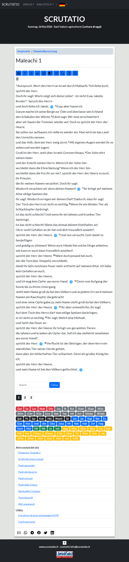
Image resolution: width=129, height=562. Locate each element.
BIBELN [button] (27, 4)
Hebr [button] (94, 433)
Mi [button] (68, 423)
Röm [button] (74, 428)
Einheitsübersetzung (45, 51)
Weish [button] (58, 418)
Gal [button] (101, 428)
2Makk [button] (101, 413)
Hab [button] (84, 423)
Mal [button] (28, 428)
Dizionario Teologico (29, 452)
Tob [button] (64, 413)
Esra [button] (47, 413)
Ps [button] (26, 418)
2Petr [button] (30, 438)
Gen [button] (19, 408)
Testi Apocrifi (25, 497)
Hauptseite (23, 51)
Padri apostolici (26, 465)
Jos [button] (59, 408)
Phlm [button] (85, 433)
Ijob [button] (19, 418)
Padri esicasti (25, 478)
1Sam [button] (81, 408)
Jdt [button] (72, 413)
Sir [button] (67, 418)
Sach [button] (20, 428)
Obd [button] (52, 423)
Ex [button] (27, 408)
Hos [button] (28, 423)
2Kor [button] (92, 428)
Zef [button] (93, 423)
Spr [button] (34, 418)
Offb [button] (75, 438)
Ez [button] (104, 418)
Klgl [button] (89, 418)
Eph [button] (108, 428)
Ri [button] (65, 408)
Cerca (54, 384)
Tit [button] (77, 433)
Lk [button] (50, 428)
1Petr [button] (20, 438)
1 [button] (19, 397)
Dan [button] (19, 423)
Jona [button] (61, 423)
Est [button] (79, 413)
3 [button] (31, 397)
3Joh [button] (58, 438)
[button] (63, 4)
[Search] (33, 385)
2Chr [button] (39, 413)
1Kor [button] (83, 428)
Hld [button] (50, 418)
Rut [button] (72, 408)
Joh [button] (58, 428)
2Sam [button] (91, 408)
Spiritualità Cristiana (29, 491)
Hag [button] (101, 423)
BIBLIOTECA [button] (44, 4)
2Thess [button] (49, 433)
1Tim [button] (59, 433)
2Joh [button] (49, 438)
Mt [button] (36, 428)
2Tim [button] (69, 433)
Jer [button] (82, 418)
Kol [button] (27, 433)
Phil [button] (19, 433)
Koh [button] (41, 418)
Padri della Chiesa (27, 484)
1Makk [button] (89, 413)
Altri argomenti (26, 504)
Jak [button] (103, 433)
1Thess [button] (37, 433)
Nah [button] (76, 423)
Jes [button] (75, 418)
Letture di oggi (92, 26)
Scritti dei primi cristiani (31, 459)
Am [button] (44, 423)
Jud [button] (67, 438)
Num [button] (42, 408)
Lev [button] (34, 408)
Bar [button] (98, 418)
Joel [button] (36, 423)
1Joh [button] (40, 438)
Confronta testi (26, 521)
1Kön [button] (100, 408)
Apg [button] (65, 428)
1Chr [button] (29, 413)
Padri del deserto (27, 471)
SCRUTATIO (10, 4)
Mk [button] (43, 428)
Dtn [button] (51, 408)
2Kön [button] (20, 413)
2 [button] (25, 397)
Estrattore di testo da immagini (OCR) (38, 515)
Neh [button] (56, 413)
